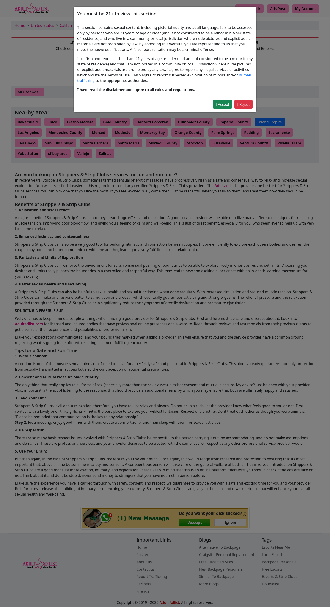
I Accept (222, 104)
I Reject (243, 104)
